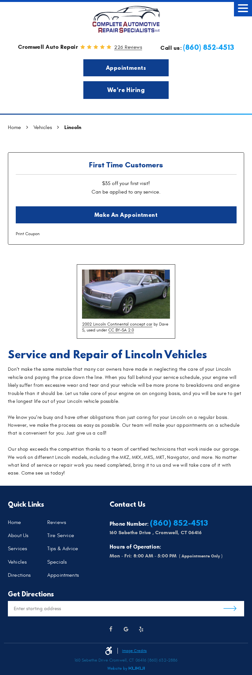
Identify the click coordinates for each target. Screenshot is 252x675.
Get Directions (230, 608)
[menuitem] (27, 522)
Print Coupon (28, 233)
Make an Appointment (126, 214)
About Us (18, 535)
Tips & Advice (62, 549)
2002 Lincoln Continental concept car (117, 324)
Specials (57, 562)
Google (126, 629)
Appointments (126, 67)
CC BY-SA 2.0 (121, 330)
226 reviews (128, 47)
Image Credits (134, 650)
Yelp (141, 629)
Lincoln (72, 127)
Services (17, 549)
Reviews (56, 522)
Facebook (111, 629)
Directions (19, 575)
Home (14, 127)
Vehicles (42, 127)
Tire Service (60, 535)
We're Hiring (126, 90)
